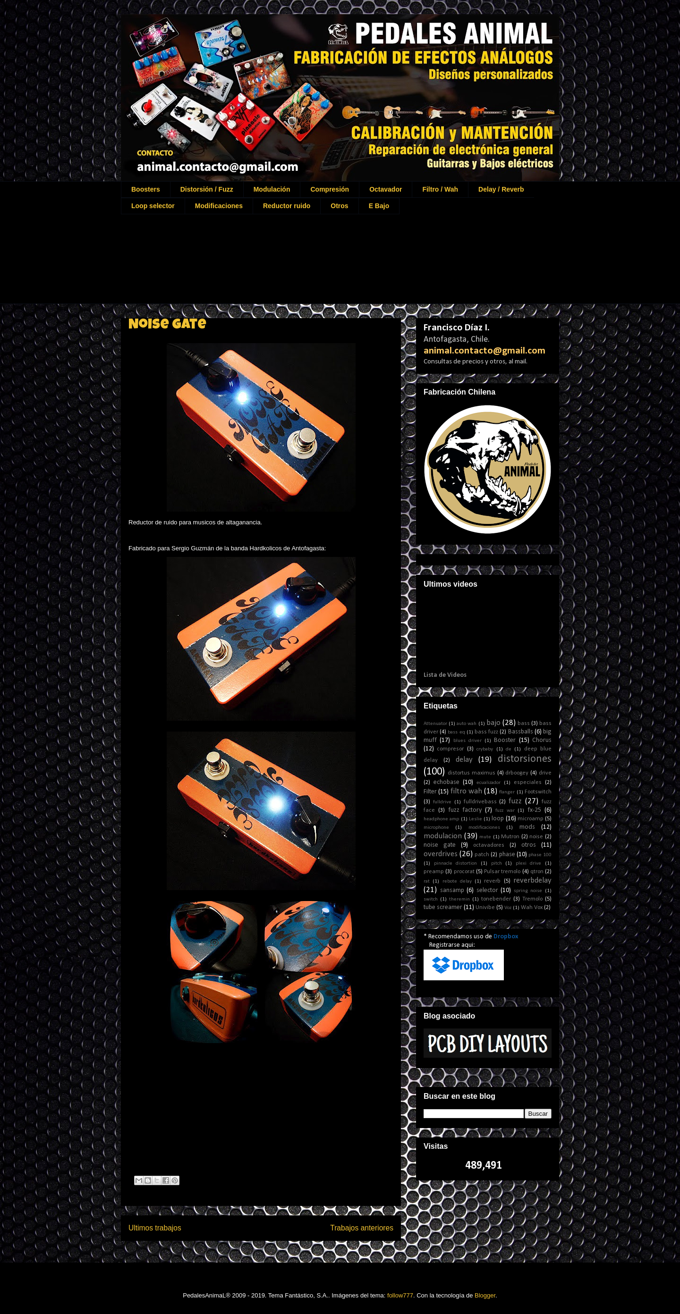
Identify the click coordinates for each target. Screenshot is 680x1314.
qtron (537, 872)
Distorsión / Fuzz (206, 189)
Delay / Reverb (501, 189)
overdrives (441, 854)
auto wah (466, 723)
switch (431, 899)
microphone (436, 827)
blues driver (467, 740)
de (508, 749)
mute (485, 837)
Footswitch (538, 792)
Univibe (485, 907)
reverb (492, 881)
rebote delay (457, 881)
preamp (434, 872)
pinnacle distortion (455, 863)
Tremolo (532, 899)
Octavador (385, 189)
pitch (496, 863)
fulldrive (442, 802)
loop (498, 818)
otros (528, 845)
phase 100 (540, 855)
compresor (450, 749)
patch (482, 855)
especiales (528, 782)
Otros (339, 206)
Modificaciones (219, 206)
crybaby (484, 749)
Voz (507, 907)
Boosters (145, 189)
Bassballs (520, 731)
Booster (505, 740)
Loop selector (153, 206)
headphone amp (441, 819)
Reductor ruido (286, 206)
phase (507, 854)
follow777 (400, 1295)
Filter (430, 791)
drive (545, 773)
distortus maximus (471, 773)
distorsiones (525, 759)
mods (527, 827)
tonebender (496, 899)
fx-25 (534, 810)
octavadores (488, 845)
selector (487, 890)
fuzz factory (465, 810)
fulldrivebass (480, 802)
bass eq (456, 732)
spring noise (528, 890)
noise (536, 837)
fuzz (515, 801)
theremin (459, 899)
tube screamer (443, 907)
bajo (493, 723)
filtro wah (466, 791)
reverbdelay (532, 880)
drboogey (516, 773)
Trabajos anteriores (361, 1228)
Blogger (485, 1295)
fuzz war (505, 810)
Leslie (475, 819)
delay (464, 760)
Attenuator (435, 723)
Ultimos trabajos (154, 1228)
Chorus (542, 740)
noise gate (440, 845)
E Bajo (379, 206)
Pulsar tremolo (502, 872)
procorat (464, 872)
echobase (446, 782)
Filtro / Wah (440, 189)
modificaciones (484, 827)
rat (427, 881)
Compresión (329, 189)
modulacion (443, 836)
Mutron (510, 837)
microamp (531, 819)
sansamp (452, 890)
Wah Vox (532, 907)
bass (524, 723)
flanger (507, 792)
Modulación (272, 189)
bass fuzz (486, 732)
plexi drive (529, 863)
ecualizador (488, 782)
